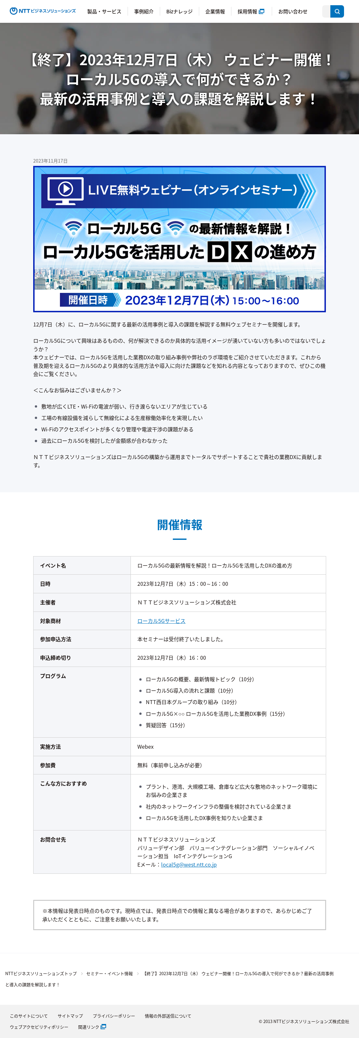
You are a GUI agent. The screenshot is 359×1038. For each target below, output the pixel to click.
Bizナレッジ (179, 11)
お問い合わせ (293, 11)
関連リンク (88, 1027)
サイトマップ (70, 1016)
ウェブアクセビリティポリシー (39, 1027)
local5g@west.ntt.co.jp (189, 864)
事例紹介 (144, 11)
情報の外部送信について (168, 1016)
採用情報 (247, 11)
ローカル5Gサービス (161, 621)
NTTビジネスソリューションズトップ (41, 973)
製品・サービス (104, 11)
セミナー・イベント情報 (109, 973)
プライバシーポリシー (114, 1016)
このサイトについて (29, 1016)
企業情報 (215, 11)
